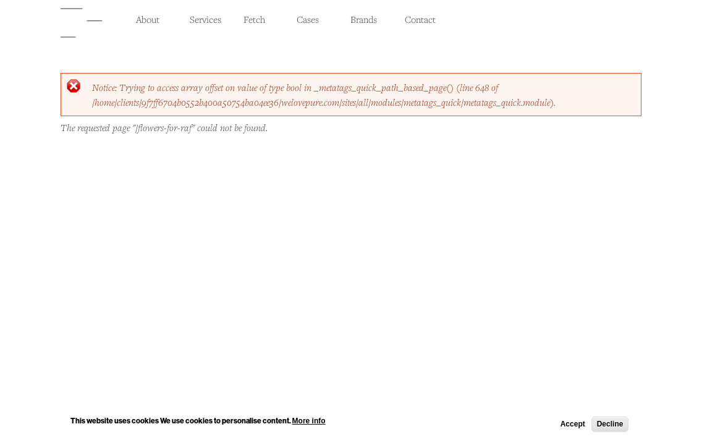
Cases (308, 19)
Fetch (254, 19)
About (147, 19)
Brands (363, 19)
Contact (420, 19)
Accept (572, 425)
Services (205, 19)
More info (309, 422)
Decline (610, 425)
